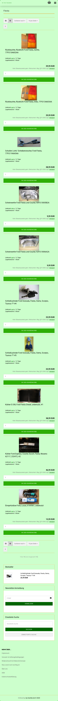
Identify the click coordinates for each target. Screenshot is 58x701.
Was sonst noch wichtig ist (11, 665)
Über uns (5, 669)
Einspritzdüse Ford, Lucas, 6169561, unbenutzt (24, 505)
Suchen (29, 629)
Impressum (5, 653)
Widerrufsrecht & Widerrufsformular (13, 661)
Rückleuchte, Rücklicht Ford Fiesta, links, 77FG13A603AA (28, 102)
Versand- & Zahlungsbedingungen (13, 657)
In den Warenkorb (29, 79)
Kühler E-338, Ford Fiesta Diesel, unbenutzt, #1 (24, 404)
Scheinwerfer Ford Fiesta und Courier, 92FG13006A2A (27, 252)
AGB (3, 673)
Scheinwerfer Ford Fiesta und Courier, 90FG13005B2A (27, 203)
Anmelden (29, 604)
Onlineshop (22, 698)
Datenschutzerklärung (9, 677)
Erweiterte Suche (29, 634)
